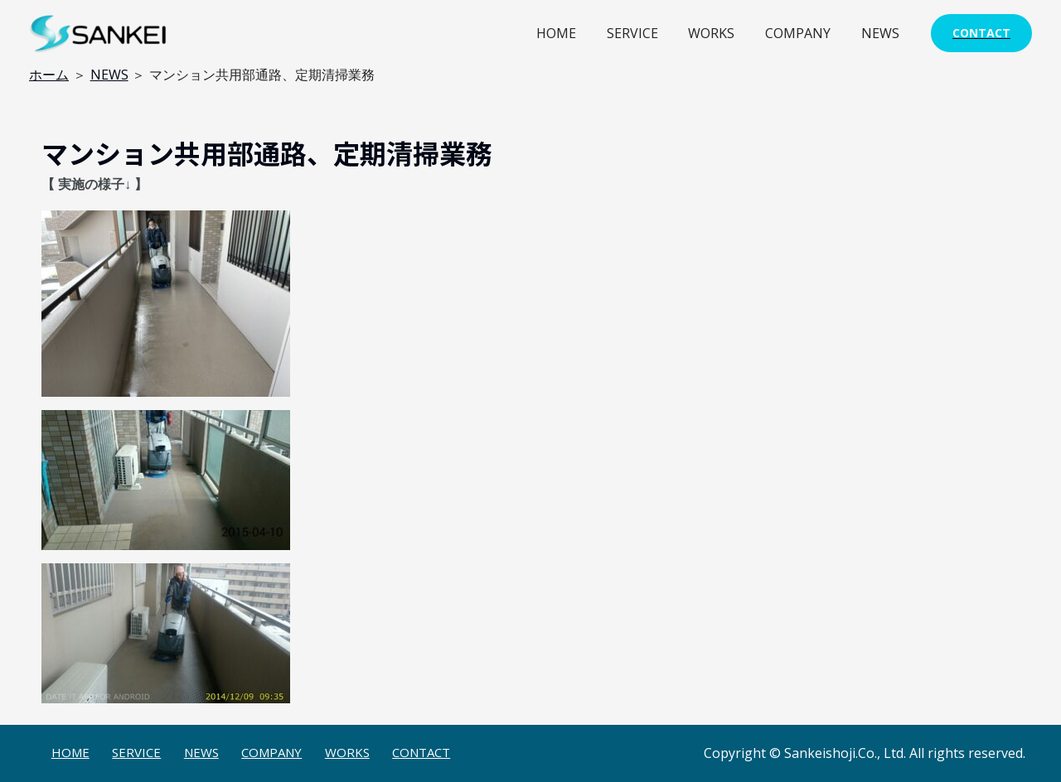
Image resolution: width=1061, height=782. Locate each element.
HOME (573, 33)
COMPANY (803, 33)
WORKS (721, 33)
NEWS (882, 33)
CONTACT (421, 752)
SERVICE (645, 33)
